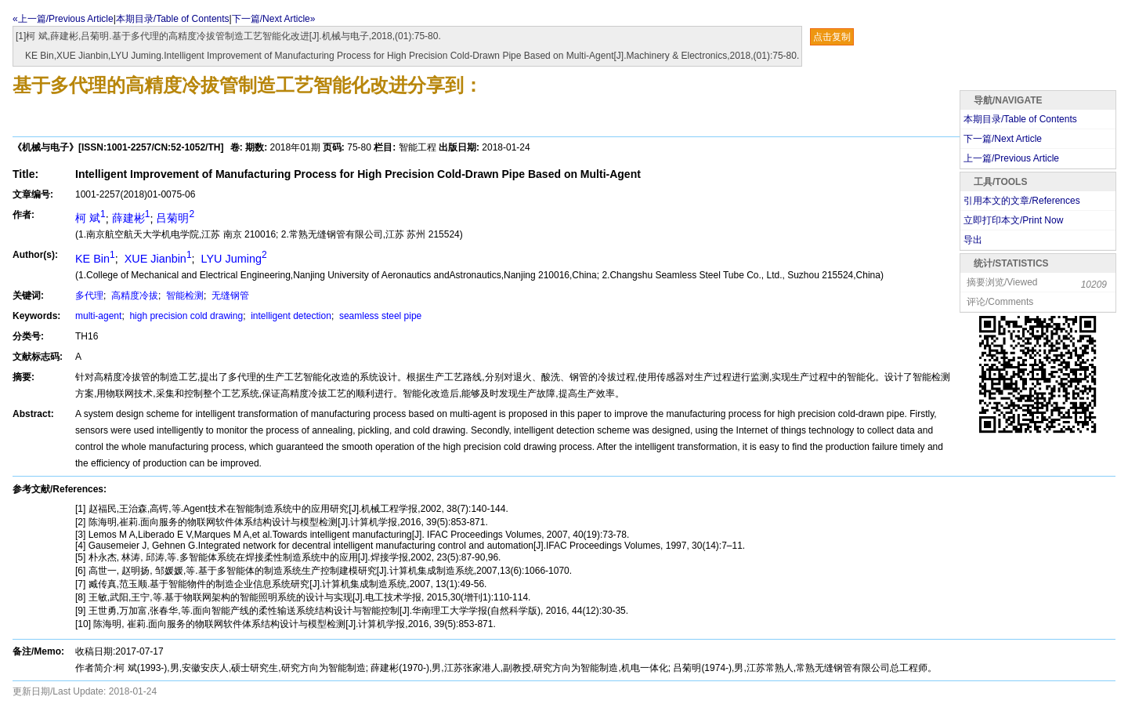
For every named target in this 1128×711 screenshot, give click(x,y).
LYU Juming (232, 258)
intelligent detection (289, 315)
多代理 (89, 295)
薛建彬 (131, 218)
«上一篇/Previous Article (63, 18)
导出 (973, 239)
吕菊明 (175, 218)
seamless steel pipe (379, 315)
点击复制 (832, 36)
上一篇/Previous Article (1011, 158)
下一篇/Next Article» (274, 18)
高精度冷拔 (133, 295)
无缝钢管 (229, 295)
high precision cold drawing (185, 315)
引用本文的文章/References (1022, 200)
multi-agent (98, 315)
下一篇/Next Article (1003, 138)
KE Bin (95, 258)
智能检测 (184, 295)
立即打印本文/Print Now (1013, 220)
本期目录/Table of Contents (173, 18)
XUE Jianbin (156, 258)
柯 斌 (90, 218)
